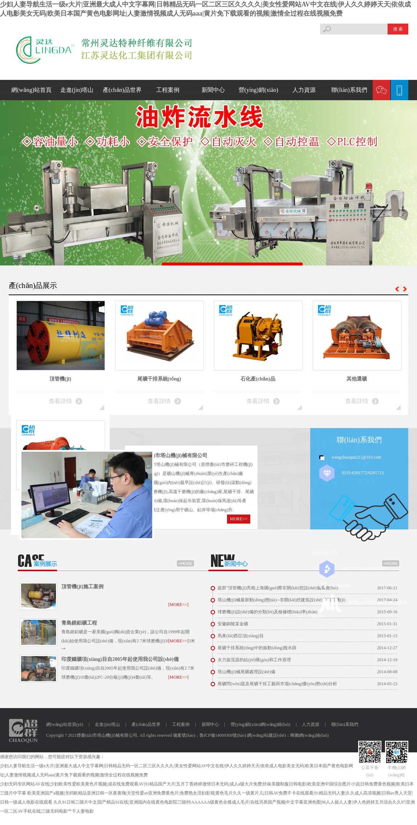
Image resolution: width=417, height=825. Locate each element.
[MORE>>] (178, 604)
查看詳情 (60, 401)
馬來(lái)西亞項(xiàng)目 (241, 635)
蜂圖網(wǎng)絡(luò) (309, 735)
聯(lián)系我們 (349, 90)
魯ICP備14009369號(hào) (222, 735)
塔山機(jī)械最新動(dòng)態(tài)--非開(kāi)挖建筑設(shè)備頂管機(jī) (281, 599)
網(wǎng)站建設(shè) (266, 735)
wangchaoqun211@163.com (356, 457)
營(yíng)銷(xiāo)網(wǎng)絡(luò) (260, 724)
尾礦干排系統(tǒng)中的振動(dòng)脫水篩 (257, 647)
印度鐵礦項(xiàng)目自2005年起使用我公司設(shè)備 (120, 659)
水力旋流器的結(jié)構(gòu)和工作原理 (254, 659)
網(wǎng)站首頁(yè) (64, 724)
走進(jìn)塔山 (77, 90)
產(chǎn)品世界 (122, 90)
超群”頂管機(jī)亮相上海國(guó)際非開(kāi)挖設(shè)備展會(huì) (278, 587)
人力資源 (304, 90)
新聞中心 (213, 90)
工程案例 (167, 90)
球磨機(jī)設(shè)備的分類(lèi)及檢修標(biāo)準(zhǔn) (267, 611)
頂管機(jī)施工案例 (82, 586)
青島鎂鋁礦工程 (79, 623)
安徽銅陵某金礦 (233, 623)
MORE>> (238, 518)
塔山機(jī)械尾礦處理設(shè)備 (246, 671)
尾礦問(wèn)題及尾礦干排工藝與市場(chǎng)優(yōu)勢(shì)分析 (277, 683)
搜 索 (398, 29)
